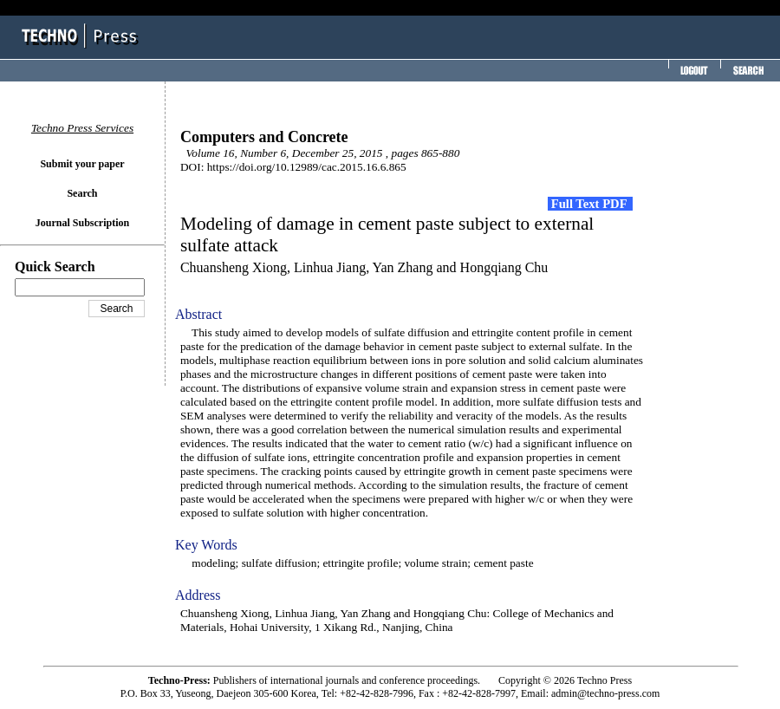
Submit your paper (82, 164)
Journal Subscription (82, 223)
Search (82, 193)
